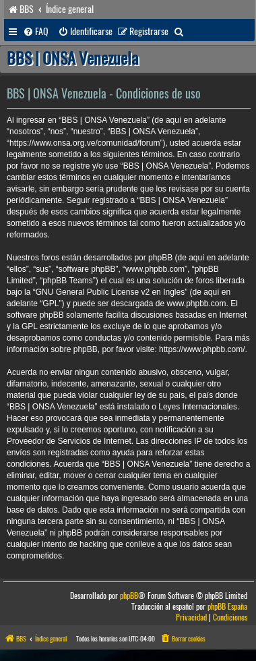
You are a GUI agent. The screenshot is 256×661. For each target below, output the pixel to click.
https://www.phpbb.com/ (202, 349)
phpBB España (227, 607)
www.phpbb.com (196, 303)
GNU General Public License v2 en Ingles (110, 292)
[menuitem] (36, 31)
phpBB (129, 596)
